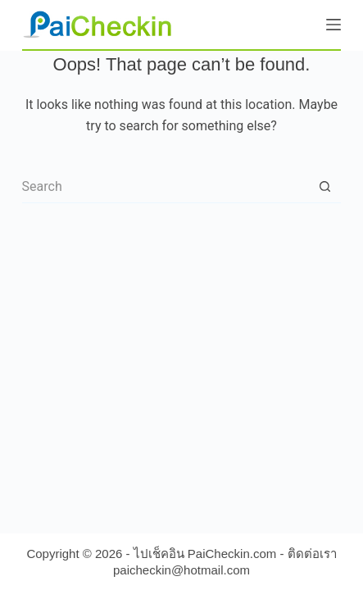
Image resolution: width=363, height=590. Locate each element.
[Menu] (333, 24)
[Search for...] (165, 186)
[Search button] (324, 186)
